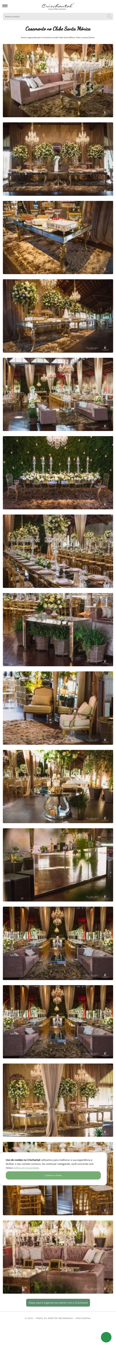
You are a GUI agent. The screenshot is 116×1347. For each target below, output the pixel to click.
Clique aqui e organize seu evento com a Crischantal (58, 1302)
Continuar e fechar (53, 1175)
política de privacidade (26, 1167)
